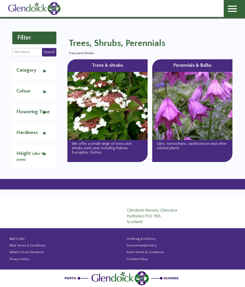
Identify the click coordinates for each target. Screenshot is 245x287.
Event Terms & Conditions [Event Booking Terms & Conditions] (145, 252)
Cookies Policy (137, 259)
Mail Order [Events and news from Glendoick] (17, 239)
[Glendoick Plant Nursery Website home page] (122, 278)
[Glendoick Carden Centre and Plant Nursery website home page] (34, 8)
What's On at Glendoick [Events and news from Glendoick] (26, 252)
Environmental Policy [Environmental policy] (142, 245)
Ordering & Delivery (141, 239)
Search (49, 52)
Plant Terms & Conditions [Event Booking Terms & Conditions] (27, 245)
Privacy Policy (19, 259)
